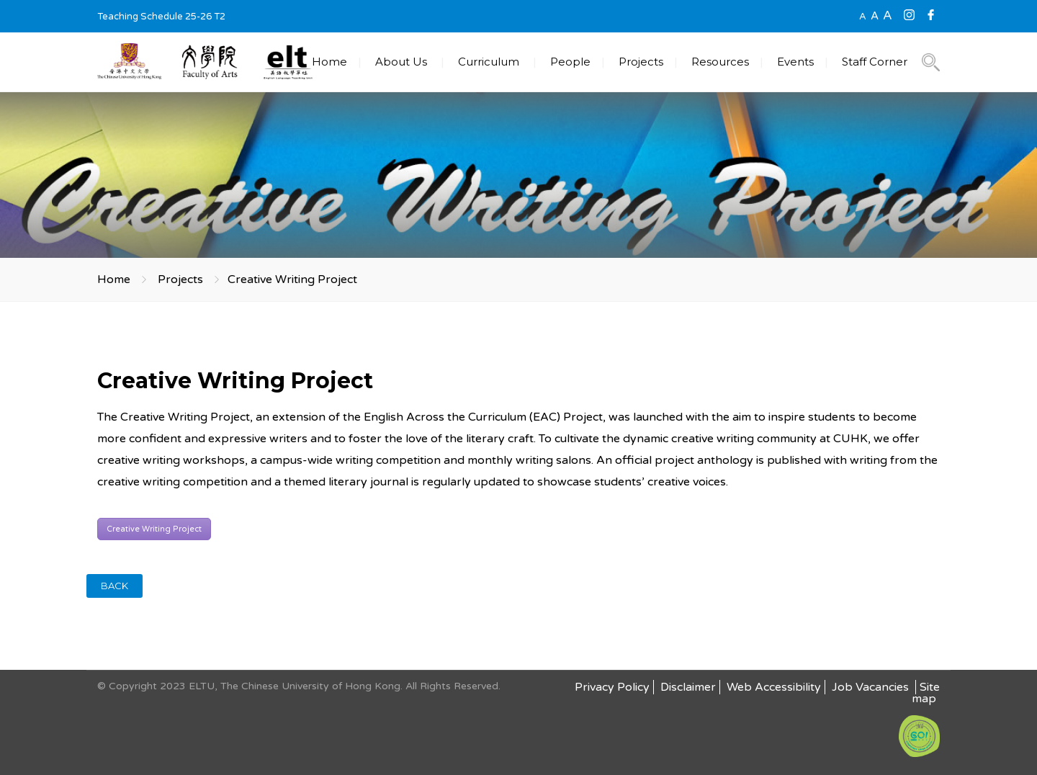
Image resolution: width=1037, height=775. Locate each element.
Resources (720, 61)
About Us (401, 61)
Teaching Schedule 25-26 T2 (161, 16)
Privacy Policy (612, 687)
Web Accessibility (774, 687)
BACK (114, 585)
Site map (926, 693)
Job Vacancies (872, 687)
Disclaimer (688, 687)
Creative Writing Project (154, 529)
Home (329, 61)
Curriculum (488, 61)
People (570, 61)
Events (795, 61)
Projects (641, 61)
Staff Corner (874, 61)
